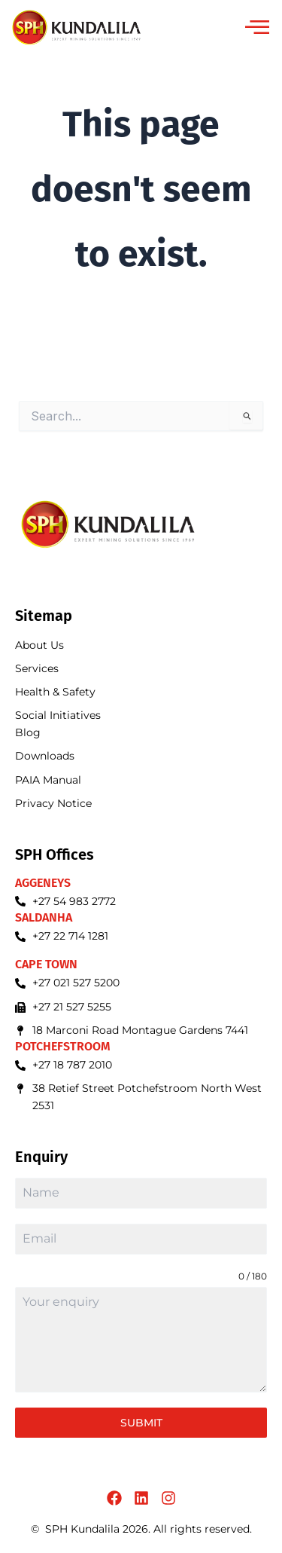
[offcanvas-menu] (257, 27)
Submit (141, 1422)
